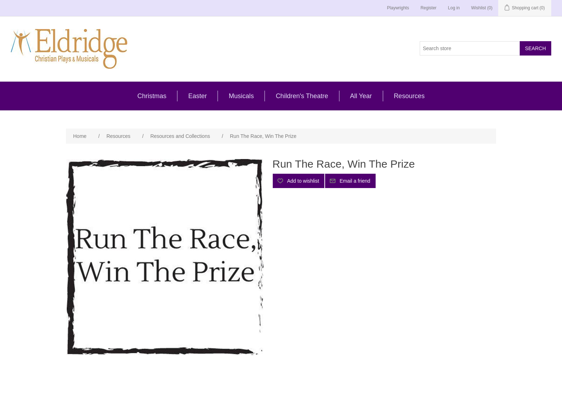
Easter (197, 96)
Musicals (241, 96)
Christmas (151, 96)
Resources (409, 96)
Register (428, 7)
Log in (454, 7)
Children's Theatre (302, 96)
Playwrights (398, 7)
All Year (361, 96)
